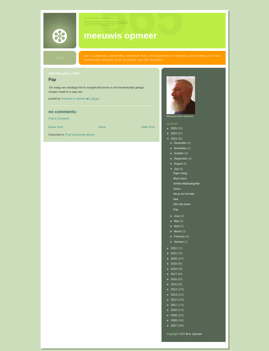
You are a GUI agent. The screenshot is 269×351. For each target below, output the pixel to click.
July (177, 168)
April (177, 226)
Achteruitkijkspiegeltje (186, 183)
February (180, 236)
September (181, 158)
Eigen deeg (180, 173)
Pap (175, 209)
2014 (174, 289)
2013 (174, 294)
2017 (174, 273)
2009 (174, 315)
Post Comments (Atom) (80, 134)
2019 (174, 263)
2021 (174, 253)
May (177, 220)
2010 (174, 309)
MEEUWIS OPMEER (120, 35)
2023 (174, 138)
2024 (174, 133)
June (177, 215)
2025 (174, 128)
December (180, 142)
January (179, 241)
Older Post (147, 127)
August (178, 163)
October (179, 153)
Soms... (178, 188)
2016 (174, 279)
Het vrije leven (182, 204)
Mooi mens (180, 178)
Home (102, 127)
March (178, 231)
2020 (174, 258)
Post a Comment (58, 118)
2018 (174, 268)
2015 (174, 284)
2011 (174, 304)
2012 (174, 299)
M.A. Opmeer (194, 333)
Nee (175, 199)
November (180, 148)
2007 (174, 325)
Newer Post (55, 127)
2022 (174, 248)
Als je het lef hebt (183, 193)
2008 (174, 320)
